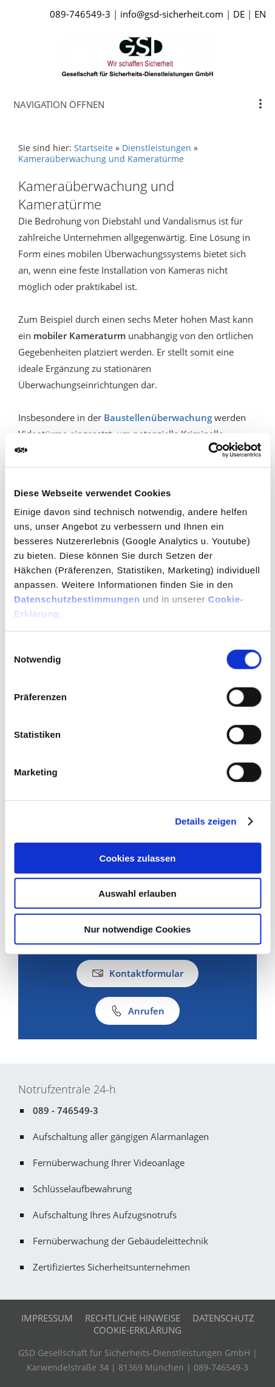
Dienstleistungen (156, 148)
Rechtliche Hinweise (132, 1318)
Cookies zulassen (138, 857)
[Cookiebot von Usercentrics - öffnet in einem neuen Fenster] (208, 450)
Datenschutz (223, 1318)
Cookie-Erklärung (137, 1330)
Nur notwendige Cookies (137, 928)
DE (239, 14)
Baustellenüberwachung (158, 417)
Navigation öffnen (58, 104)
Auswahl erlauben (137, 893)
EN (260, 14)
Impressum (47, 1318)
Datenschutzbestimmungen (77, 599)
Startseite (93, 148)
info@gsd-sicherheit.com (171, 14)
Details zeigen (205, 821)
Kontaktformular (137, 973)
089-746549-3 (80, 14)
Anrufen (138, 1011)
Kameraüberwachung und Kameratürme (101, 159)
